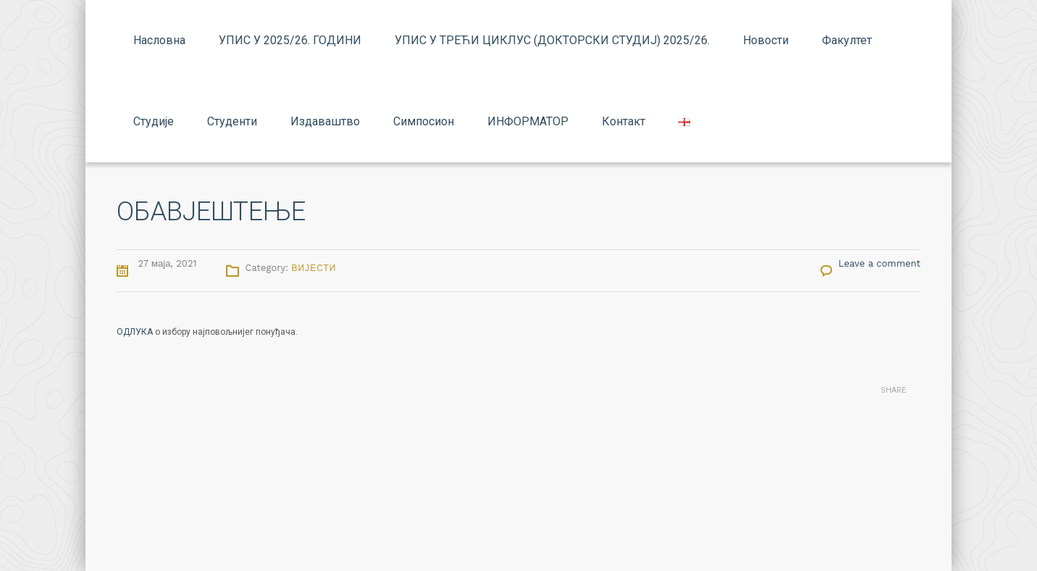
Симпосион (423, 121)
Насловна (159, 40)
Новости (766, 40)
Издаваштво (325, 121)
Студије (153, 121)
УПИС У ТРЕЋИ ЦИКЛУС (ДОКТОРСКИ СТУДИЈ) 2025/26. (552, 40)
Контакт (623, 121)
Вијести (314, 268)
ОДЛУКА (135, 332)
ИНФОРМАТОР (527, 121)
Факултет (847, 40)
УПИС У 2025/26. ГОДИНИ (290, 40)
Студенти (232, 121)
